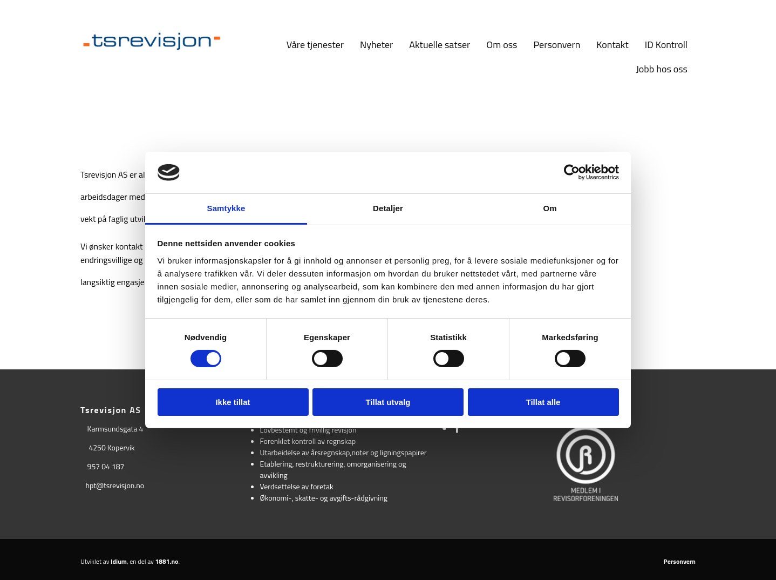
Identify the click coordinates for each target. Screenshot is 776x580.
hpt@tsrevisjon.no (114, 485)
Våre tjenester (315, 44)
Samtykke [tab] (226, 208)
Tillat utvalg (387, 402)
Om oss (501, 44)
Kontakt (612, 44)
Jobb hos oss (661, 69)
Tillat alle (543, 402)
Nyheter (376, 44)
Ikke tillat (232, 402)
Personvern (556, 44)
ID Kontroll (666, 44)
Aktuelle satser (439, 44)
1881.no (167, 561)
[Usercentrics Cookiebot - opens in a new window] (572, 172)
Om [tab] (549, 208)
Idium (119, 561)
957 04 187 (106, 466)
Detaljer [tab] (388, 208)
